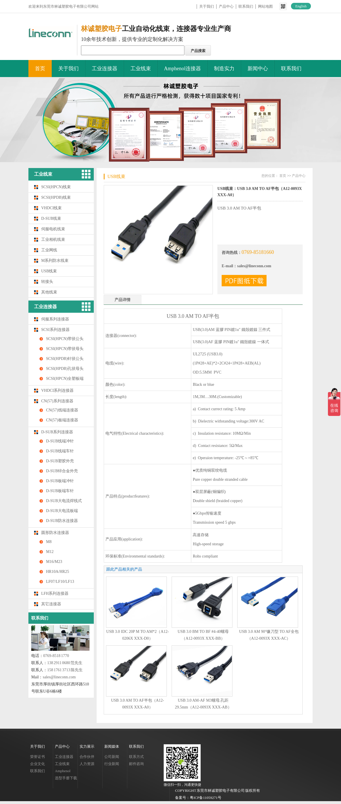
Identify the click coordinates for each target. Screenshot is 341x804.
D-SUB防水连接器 (62, 521)
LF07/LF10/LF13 (60, 581)
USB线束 (49, 271)
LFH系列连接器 (54, 593)
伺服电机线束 (53, 229)
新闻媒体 (111, 746)
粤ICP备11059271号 (205, 797)
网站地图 (265, 6)
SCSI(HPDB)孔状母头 (65, 368)
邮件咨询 (136, 764)
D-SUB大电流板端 (62, 511)
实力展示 (87, 746)
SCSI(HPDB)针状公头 (65, 359)
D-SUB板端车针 (60, 491)
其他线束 (49, 292)
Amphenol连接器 (182, 68)
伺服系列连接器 (55, 319)
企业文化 (37, 764)
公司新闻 (111, 757)
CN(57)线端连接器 (62, 410)
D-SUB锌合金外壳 (62, 471)
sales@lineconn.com (59, 677)
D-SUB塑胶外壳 (60, 461)
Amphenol (62, 771)
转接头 (47, 281)
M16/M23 (54, 562)
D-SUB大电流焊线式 (64, 501)
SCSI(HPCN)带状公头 (65, 339)
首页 (40, 68)
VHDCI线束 (51, 208)
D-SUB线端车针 (60, 451)
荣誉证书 (37, 757)
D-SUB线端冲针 (60, 441)
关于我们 (206, 6)
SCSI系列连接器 (55, 330)
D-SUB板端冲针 (60, 481)
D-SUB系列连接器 (57, 432)
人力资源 (87, 764)
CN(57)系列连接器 (57, 401)
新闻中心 (258, 68)
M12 (49, 552)
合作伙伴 (87, 757)
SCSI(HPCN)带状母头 (65, 349)
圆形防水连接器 (55, 533)
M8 (48, 542)
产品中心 (226, 6)
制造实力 (224, 68)
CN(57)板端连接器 (62, 420)
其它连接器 (51, 604)
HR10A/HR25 (57, 571)
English (301, 6)
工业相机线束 (53, 239)
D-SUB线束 (51, 218)
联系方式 (136, 757)
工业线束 (140, 68)
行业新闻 (111, 764)
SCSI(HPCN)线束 (56, 187)
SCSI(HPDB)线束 (56, 197)
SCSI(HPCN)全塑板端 (65, 378)
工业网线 (49, 250)
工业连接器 (104, 68)
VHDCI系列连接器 (57, 390)
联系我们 (245, 6)
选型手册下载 (66, 778)
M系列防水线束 (54, 260)
